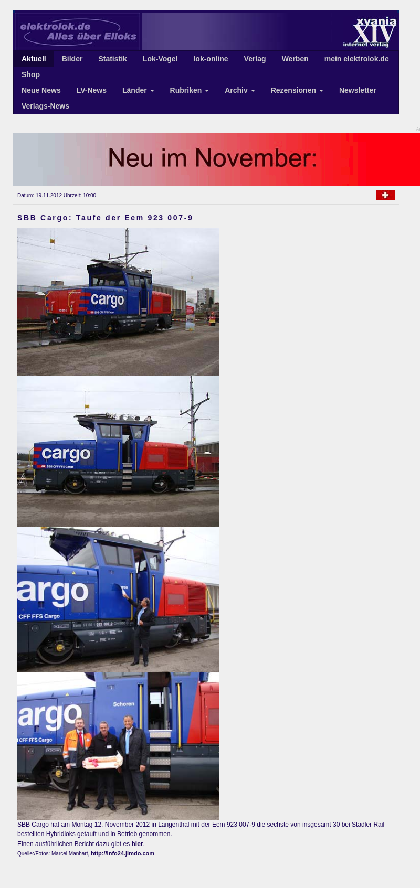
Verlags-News (45, 106)
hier (137, 844)
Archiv (240, 90)
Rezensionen (297, 90)
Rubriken (189, 90)
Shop (31, 74)
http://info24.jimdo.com (122, 853)
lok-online (210, 59)
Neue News (41, 90)
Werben (295, 59)
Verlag (255, 59)
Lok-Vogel (160, 59)
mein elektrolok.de (356, 59)
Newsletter (357, 90)
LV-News (92, 90)
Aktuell (34, 59)
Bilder (72, 59)
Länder (138, 90)
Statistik (112, 59)
